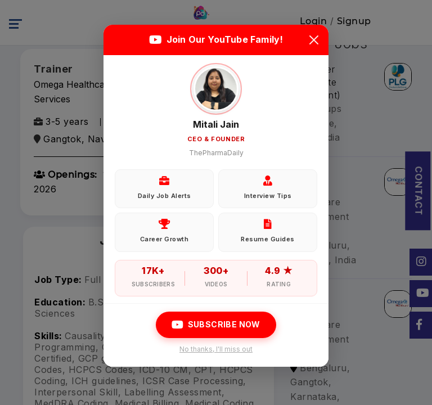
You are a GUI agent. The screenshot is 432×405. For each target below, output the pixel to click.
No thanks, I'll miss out (216, 349)
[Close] (314, 40)
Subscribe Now (216, 325)
